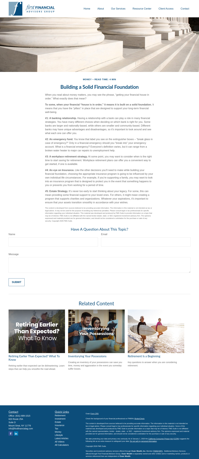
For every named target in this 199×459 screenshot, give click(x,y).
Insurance (59, 425)
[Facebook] (11, 433)
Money (58, 432)
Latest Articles (61, 438)
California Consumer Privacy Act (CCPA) (163, 439)
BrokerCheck (139, 419)
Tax (56, 428)
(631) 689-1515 (22, 416)
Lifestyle (59, 435)
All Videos (60, 441)
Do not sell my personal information (143, 441)
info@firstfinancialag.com (21, 428)
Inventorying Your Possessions (87, 356)
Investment (60, 418)
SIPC (161, 451)
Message (14, 254)
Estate (58, 422)
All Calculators (62, 445)
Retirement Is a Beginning (144, 356)
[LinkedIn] (16, 433)
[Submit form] (17, 282)
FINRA (155, 451)
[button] (87, 8)
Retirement (60, 415)
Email (104, 234)
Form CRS (94, 414)
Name (12, 234)
